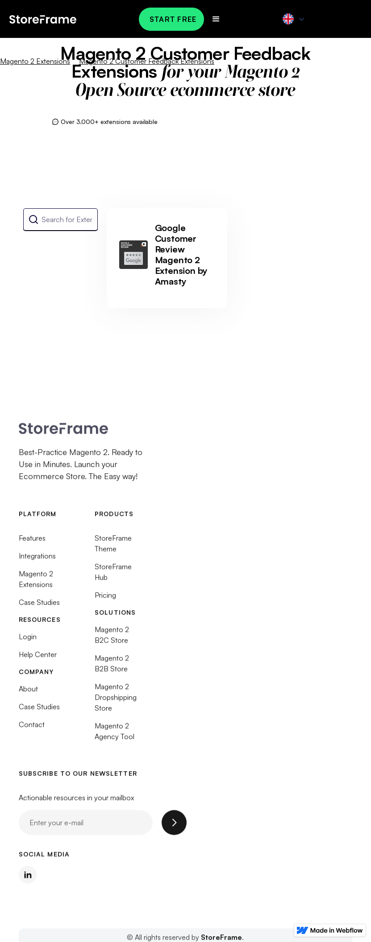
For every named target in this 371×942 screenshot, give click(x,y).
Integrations (37, 559)
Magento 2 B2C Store (112, 639)
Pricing (105, 599)
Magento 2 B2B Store (112, 667)
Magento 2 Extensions (35, 61)
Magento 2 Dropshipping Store (116, 701)
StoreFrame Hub (113, 576)
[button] (216, 19)
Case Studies (39, 606)
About (28, 692)
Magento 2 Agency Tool (114, 735)
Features (32, 541)
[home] (42, 18)
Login (28, 640)
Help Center (38, 658)
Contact (32, 728)
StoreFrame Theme (113, 547)
